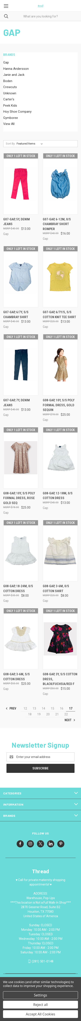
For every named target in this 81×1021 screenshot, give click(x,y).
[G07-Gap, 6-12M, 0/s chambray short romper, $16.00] (60, 184)
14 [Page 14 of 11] (43, 708)
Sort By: (10, 143)
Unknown (9, 93)
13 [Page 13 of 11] (34, 708)
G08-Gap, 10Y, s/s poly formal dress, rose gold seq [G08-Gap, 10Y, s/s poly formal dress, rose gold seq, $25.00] (19, 498)
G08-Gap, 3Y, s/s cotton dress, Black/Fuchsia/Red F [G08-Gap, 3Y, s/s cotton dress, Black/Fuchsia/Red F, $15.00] (60, 679)
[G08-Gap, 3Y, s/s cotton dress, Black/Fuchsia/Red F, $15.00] (60, 639)
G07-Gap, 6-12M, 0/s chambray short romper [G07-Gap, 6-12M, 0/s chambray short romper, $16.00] (57, 224)
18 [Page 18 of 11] (30, 714)
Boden (7, 81)
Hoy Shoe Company (17, 112)
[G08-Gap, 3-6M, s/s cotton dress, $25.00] (20, 639)
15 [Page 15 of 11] (52, 708)
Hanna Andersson (16, 69)
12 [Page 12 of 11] (25, 708)
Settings (40, 995)
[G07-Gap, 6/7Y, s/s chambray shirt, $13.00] (20, 277)
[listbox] (30, 143)
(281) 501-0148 (42, 961)
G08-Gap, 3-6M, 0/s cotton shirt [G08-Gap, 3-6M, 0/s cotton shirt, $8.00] (56, 588)
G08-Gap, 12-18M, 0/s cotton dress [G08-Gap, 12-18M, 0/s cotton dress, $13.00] (58, 495)
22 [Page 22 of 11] (66, 714)
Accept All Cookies (40, 1014)
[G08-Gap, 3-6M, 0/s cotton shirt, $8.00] (60, 551)
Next (70, 720)
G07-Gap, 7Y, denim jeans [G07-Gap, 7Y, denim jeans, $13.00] (16, 402)
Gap (6, 62)
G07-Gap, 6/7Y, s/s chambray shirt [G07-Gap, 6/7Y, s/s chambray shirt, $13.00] (16, 314)
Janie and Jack (13, 75)
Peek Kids (10, 105)
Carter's (8, 99)
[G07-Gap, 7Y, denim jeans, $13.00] (20, 365)
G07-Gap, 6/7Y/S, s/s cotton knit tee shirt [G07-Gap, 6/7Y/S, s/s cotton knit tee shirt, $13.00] (59, 314)
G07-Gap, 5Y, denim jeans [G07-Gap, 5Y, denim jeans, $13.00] (16, 221)
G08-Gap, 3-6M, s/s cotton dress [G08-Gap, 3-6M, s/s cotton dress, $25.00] (16, 676)
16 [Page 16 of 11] (61, 708)
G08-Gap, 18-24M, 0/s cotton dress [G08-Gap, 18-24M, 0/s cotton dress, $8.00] (18, 588)
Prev (11, 708)
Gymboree (10, 118)
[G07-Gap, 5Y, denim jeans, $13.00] (20, 184)
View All (8, 124)
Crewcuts (10, 87)
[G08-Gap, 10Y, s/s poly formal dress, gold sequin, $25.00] (60, 365)
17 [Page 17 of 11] (70, 708)
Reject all (40, 1004)
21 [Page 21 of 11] (57, 714)
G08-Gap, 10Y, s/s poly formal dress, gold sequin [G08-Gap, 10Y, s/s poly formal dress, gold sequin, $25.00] (59, 405)
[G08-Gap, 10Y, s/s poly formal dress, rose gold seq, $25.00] (20, 458)
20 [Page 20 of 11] (48, 714)
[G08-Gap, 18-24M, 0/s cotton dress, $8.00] (20, 551)
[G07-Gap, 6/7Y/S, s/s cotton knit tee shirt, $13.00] (60, 277)
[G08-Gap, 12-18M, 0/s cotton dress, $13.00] (60, 458)
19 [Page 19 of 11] (39, 714)
